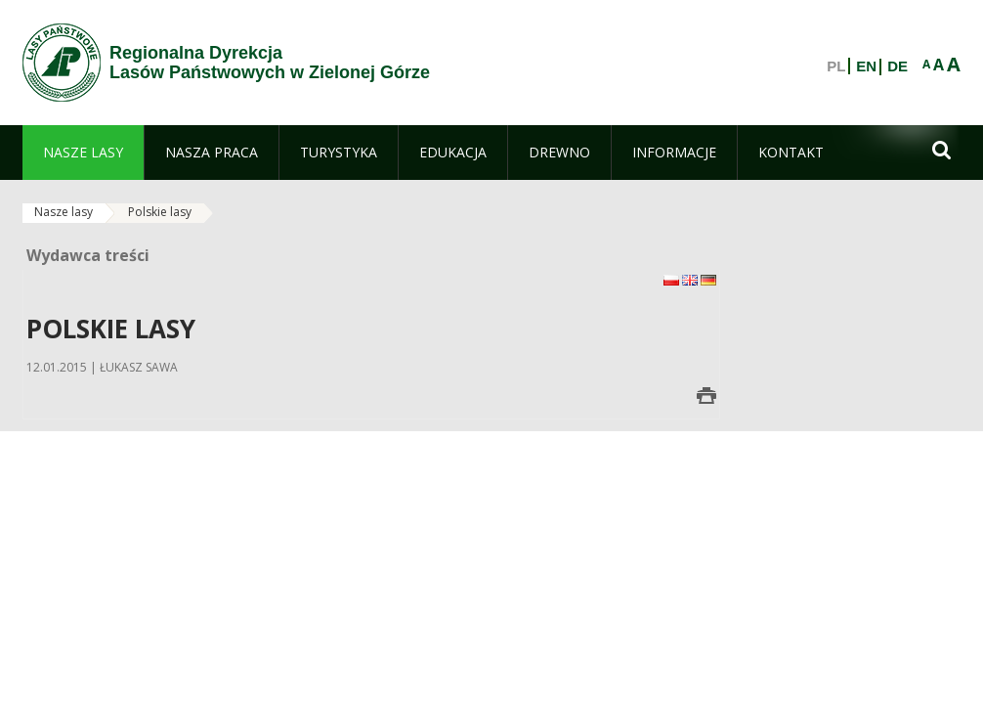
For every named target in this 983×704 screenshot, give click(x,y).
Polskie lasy (160, 211)
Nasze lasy (63, 211)
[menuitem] (83, 152)
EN (866, 66)
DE (897, 66)
